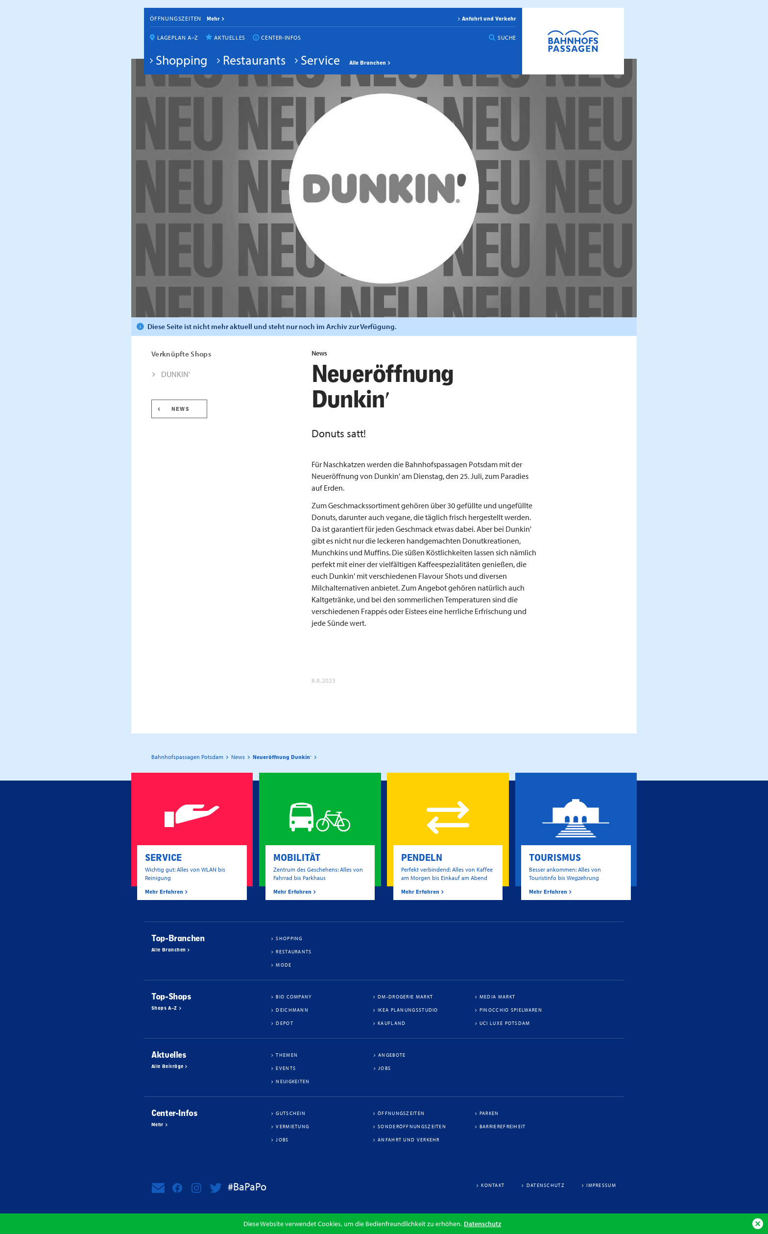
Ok (757, 1223)
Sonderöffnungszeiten (412, 1126)
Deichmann (292, 1009)
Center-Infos (281, 37)
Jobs (384, 1068)
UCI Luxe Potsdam (505, 1023)
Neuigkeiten (293, 1081)
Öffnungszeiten (175, 18)
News (180, 408)
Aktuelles (229, 37)
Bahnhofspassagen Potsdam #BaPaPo (573, 41)
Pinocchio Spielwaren (511, 1009)
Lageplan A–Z (177, 37)
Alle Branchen (367, 62)
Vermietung (292, 1126)
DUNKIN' (175, 374)
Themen (287, 1054)
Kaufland (392, 1023)
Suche (507, 37)
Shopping (182, 59)
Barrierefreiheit (503, 1126)
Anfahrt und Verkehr (489, 18)
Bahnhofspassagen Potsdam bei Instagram (196, 1188)
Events (286, 1068)
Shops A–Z (164, 1008)
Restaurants (254, 59)
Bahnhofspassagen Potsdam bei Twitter (215, 1188)
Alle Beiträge (167, 1066)
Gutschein (291, 1113)
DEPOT (284, 1023)
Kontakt (492, 1185)
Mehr (157, 1125)
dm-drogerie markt (405, 996)
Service (320, 59)
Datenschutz (482, 1223)
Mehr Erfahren (164, 891)
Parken (489, 1113)
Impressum (601, 1185)
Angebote (392, 1054)
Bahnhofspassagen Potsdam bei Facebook (177, 1188)
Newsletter (158, 1188)
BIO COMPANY (294, 996)
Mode (283, 964)
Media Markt (497, 996)
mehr (213, 18)
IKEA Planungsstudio (408, 1009)
